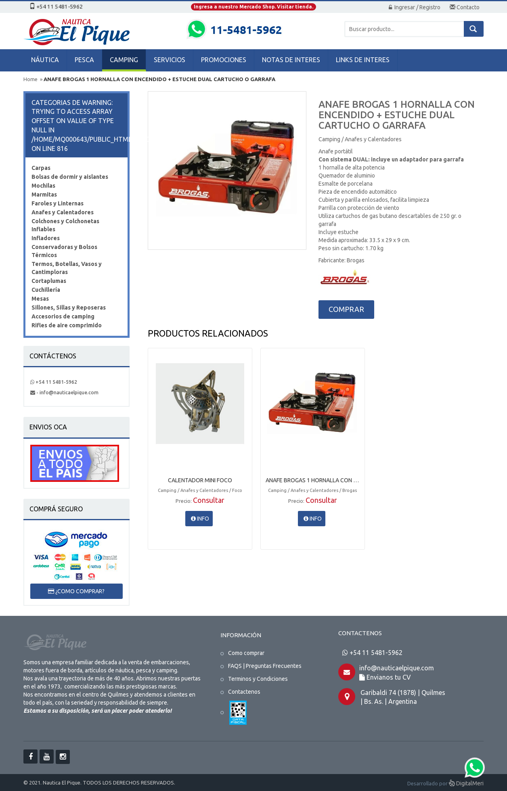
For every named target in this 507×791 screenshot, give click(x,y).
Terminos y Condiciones (258, 679)
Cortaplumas (48, 281)
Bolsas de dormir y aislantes (69, 177)
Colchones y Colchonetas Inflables (65, 225)
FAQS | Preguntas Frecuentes (265, 666)
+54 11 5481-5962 (53, 382)
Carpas (40, 168)
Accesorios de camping (62, 316)
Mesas (40, 298)
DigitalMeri (466, 784)
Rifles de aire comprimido (66, 325)
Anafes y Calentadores (62, 212)
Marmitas (44, 194)
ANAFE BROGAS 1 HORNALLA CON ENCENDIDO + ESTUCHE (313, 480)
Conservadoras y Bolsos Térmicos (64, 251)
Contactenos (244, 691)
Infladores (45, 238)
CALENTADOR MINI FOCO (200, 480)
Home (30, 79)
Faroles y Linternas (57, 203)
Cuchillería (45, 290)
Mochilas (43, 185)
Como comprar (246, 653)
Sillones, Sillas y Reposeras (68, 307)
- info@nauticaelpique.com (64, 392)
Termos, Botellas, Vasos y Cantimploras (66, 268)
